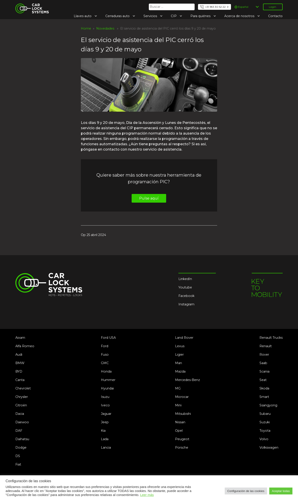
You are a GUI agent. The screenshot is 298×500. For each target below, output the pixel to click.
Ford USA (108, 338)
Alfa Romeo (24, 346)
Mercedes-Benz (187, 380)
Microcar (182, 397)
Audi (18, 355)
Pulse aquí (149, 198)
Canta (19, 380)
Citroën (21, 405)
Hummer (108, 380)
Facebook (186, 296)
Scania (264, 371)
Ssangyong (268, 405)
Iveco (105, 405)
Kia (103, 431)
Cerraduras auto (118, 16)
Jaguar (106, 414)
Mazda (180, 371)
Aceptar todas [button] (281, 491)
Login (272, 6)
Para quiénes (200, 16)
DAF (18, 431)
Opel (179, 431)
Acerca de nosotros (239, 16)
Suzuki (264, 422)
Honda (106, 371)
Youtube (185, 287)
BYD (18, 371)
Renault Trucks (271, 338)
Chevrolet (23, 388)
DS (17, 456)
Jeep (105, 422)
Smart (264, 397)
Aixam (20, 338)
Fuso (105, 355)
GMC (105, 363)
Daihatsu (22, 439)
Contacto (275, 16)
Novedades (105, 28)
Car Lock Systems (29, 6)
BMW (19, 363)
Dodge (21, 448)
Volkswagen (268, 448)
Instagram (186, 304)
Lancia (106, 448)
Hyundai (107, 388)
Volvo (263, 439)
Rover (264, 355)
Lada (104, 439)
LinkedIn (185, 279)
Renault (265, 346)
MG (178, 388)
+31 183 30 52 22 (215, 6)
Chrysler (21, 397)
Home (86, 28)
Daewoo (22, 422)
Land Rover (184, 338)
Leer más (147, 495)
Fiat (18, 464)
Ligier (179, 355)
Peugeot (182, 439)
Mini (178, 405)
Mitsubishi (183, 414)
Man (178, 363)
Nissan (180, 422)
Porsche (181, 448)
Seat (263, 380)
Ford (104, 346)
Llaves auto (83, 16)
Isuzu (105, 397)
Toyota (264, 431)
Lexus (179, 346)
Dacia (19, 414)
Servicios (150, 16)
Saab (263, 363)
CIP (174, 16)
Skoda (264, 388)
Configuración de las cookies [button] (245, 491)
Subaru (265, 414)
